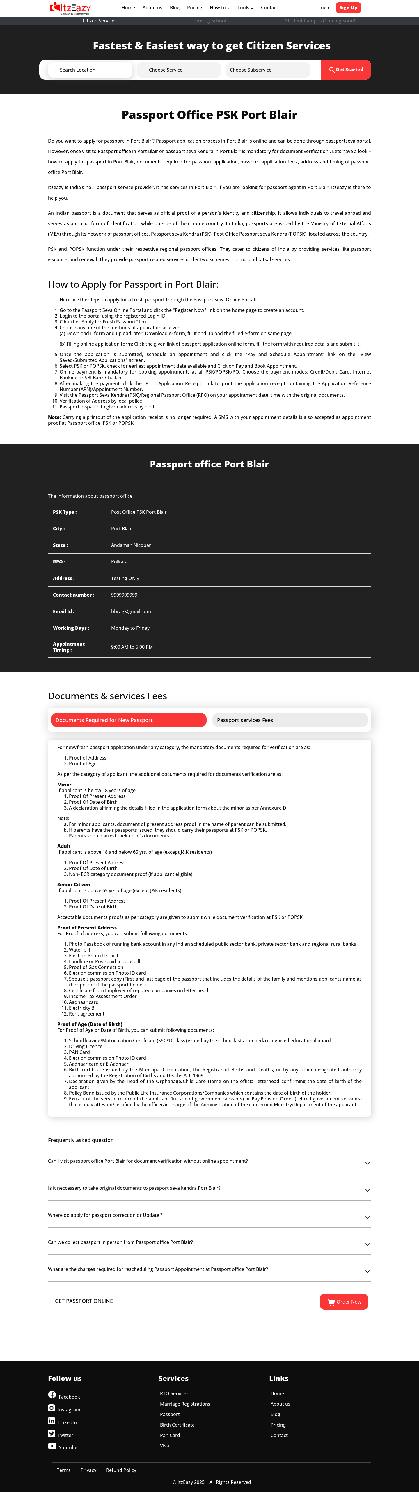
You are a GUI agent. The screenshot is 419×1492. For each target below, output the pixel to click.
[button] (100, 70)
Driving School (210, 20)
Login (324, 7)
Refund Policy (121, 1470)
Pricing (194, 7)
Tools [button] (245, 7)
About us (154, 7)
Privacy (88, 1470)
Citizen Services (100, 20)
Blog (175, 7)
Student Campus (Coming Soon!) (320, 20)
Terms (64, 1470)
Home (129, 7)
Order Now (344, 1302)
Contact (269, 7)
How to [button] (220, 7)
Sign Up (348, 7)
